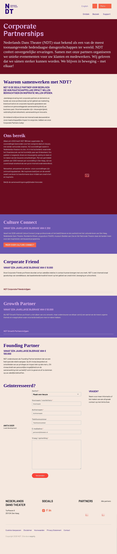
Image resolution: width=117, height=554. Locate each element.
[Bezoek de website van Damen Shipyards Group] (87, 515)
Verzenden (40, 476)
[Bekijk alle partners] (104, 501)
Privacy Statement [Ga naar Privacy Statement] (54, 530)
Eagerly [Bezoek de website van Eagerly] (32, 536)
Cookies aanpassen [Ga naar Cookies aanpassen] (13, 530)
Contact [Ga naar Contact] (67, 530)
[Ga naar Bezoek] (96, 14)
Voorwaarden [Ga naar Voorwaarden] (39, 530)
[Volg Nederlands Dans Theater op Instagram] (43, 510)
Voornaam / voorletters (42, 400)
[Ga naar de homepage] (34, 9)
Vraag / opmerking (40, 438)
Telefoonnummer (39, 419)
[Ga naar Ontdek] (86, 14)
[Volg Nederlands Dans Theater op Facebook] (47, 510)
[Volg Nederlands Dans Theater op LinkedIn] (50, 510)
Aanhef (35, 391)
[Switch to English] (84, 6)
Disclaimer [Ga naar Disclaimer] (27, 530)
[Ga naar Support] (106, 14)
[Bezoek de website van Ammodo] (103, 515)
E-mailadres (37, 428)
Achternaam (37, 410)
